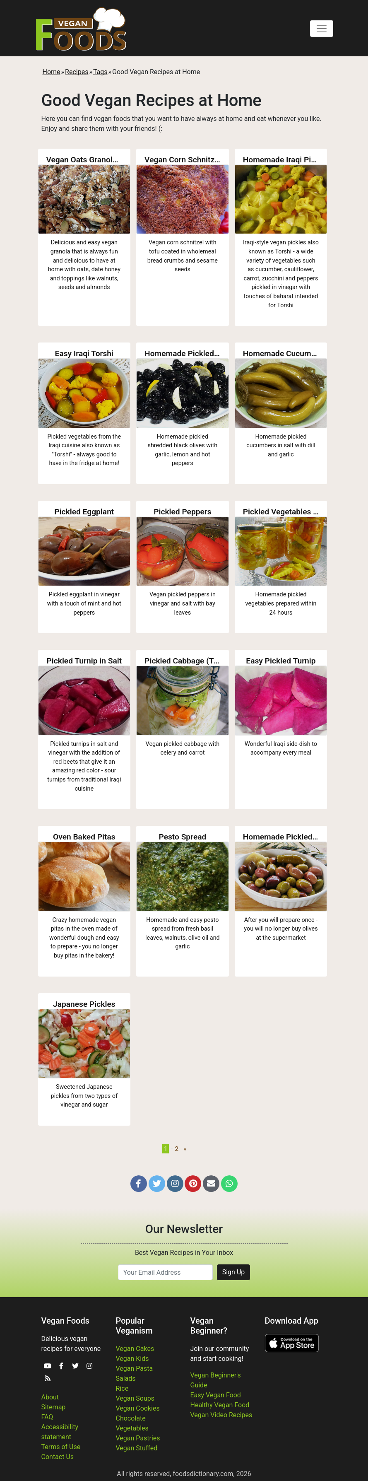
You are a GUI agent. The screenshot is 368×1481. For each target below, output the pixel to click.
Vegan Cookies (138, 1408)
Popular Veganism (134, 1326)
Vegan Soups (135, 1398)
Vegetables (132, 1428)
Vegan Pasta (134, 1368)
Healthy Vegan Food (220, 1405)
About (50, 1397)
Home (51, 72)
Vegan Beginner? (209, 1326)
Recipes (76, 72)
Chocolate (131, 1418)
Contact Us (57, 1457)
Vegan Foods (65, 1321)
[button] (138, 1183)
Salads (126, 1378)
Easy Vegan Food (215, 1395)
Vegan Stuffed (137, 1448)
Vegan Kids (132, 1359)
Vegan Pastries (138, 1438)
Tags (100, 72)
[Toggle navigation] (321, 28)
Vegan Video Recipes (221, 1415)
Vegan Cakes (135, 1349)
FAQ (47, 1417)
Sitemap (53, 1407)
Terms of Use (61, 1447)
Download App (291, 1321)
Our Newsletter (184, 1229)
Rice (122, 1388)
